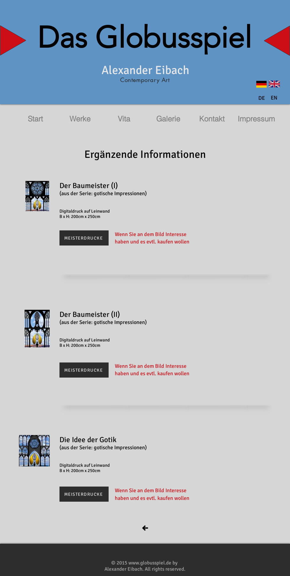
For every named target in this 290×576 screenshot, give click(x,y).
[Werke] (80, 118)
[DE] (262, 98)
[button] (274, 98)
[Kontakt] (212, 118)
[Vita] (124, 118)
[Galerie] (168, 118)
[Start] (35, 118)
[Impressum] (256, 118)
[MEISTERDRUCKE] (84, 238)
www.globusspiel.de (149, 563)
